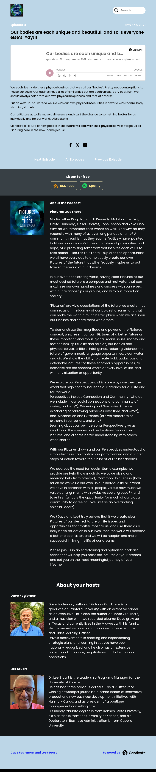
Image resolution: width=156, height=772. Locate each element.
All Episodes (74, 159)
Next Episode (44, 159)
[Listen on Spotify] (91, 188)
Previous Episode (108, 159)
